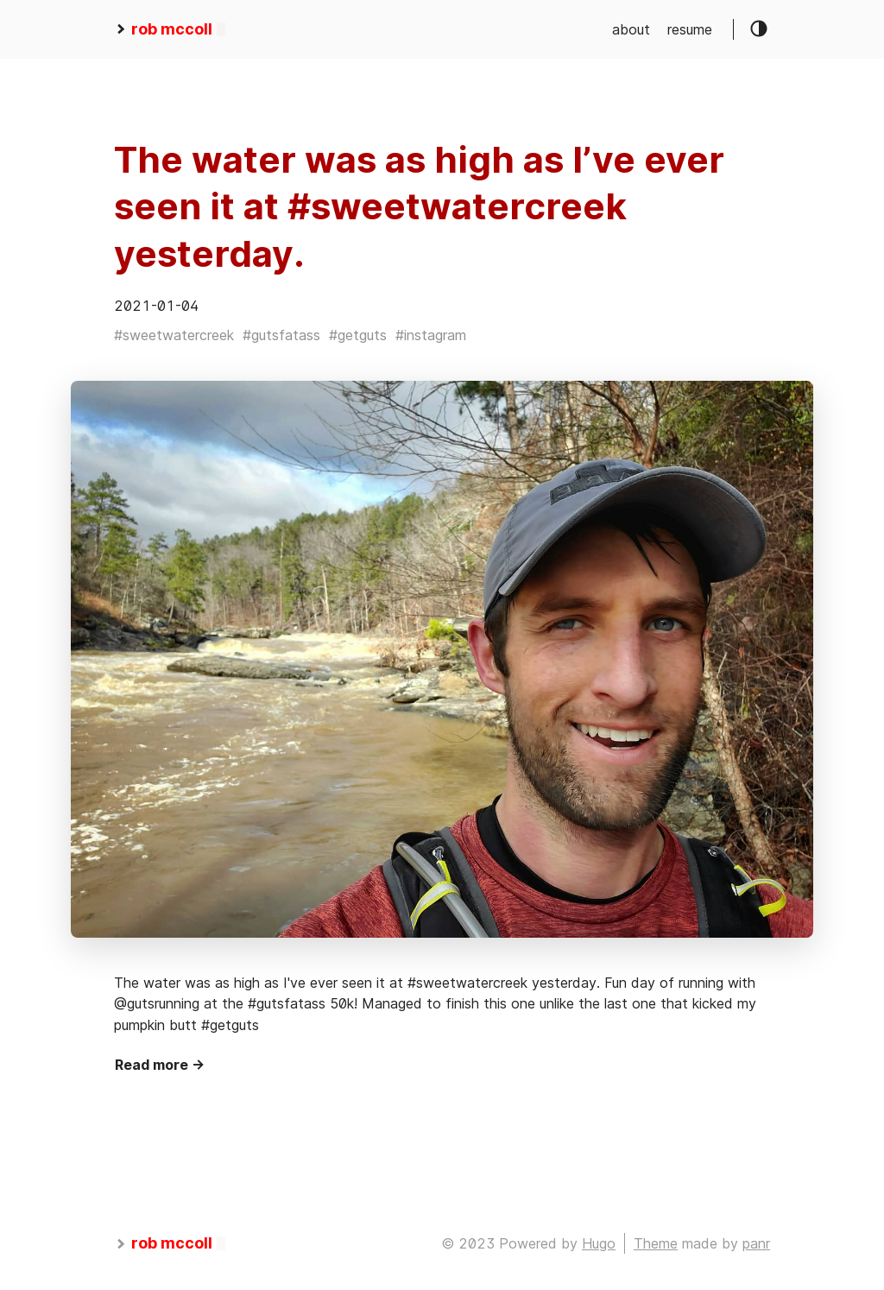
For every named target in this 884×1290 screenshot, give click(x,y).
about (631, 29)
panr (756, 1243)
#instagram (430, 335)
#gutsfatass (281, 335)
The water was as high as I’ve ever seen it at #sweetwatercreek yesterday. (419, 206)
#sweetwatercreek (174, 335)
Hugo (599, 1243)
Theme (656, 1243)
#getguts (358, 335)
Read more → (160, 1064)
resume (689, 29)
